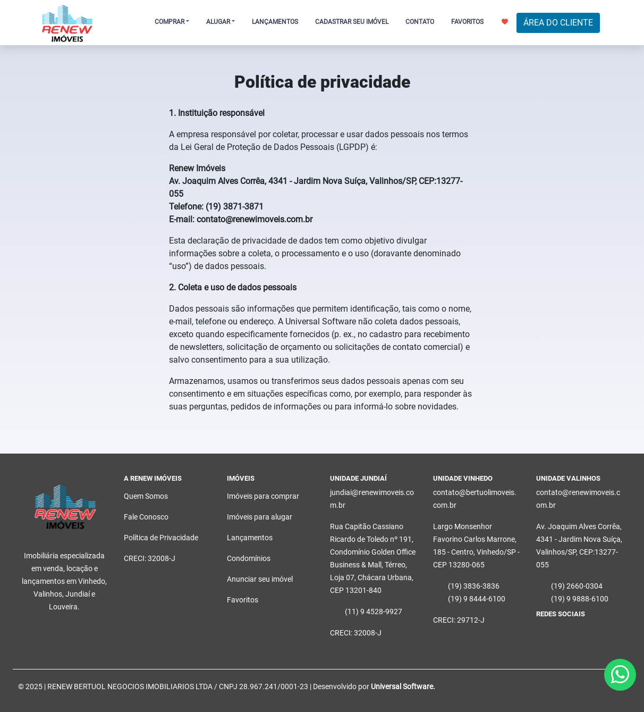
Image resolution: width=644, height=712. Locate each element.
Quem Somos (146, 496)
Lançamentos (250, 537)
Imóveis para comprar (263, 496)
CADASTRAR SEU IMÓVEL (351, 22)
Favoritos (242, 600)
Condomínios (248, 558)
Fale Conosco (146, 517)
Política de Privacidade (161, 537)
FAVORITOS (479, 22)
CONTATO (419, 22)
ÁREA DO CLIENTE (558, 23)
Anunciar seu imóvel (260, 579)
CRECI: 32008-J (149, 558)
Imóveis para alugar (259, 517)
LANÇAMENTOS (275, 22)
